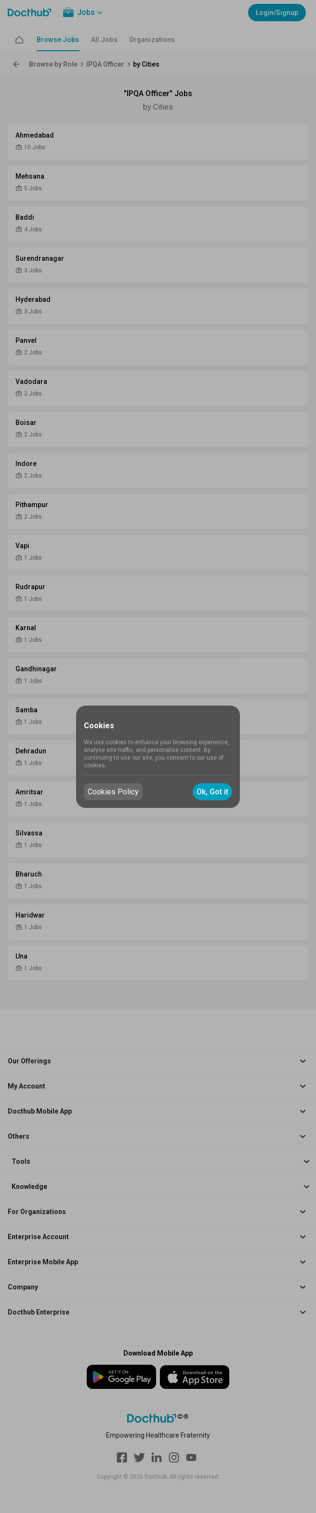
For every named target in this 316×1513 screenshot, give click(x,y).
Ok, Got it (212, 791)
